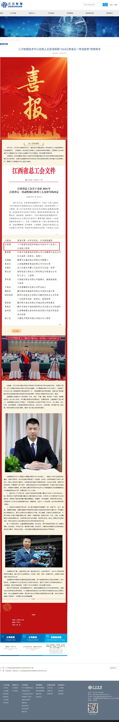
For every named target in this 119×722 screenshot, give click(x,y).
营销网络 (70, 13)
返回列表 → (114, 668)
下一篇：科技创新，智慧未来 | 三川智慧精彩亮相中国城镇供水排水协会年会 (23, 671)
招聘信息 (61, 691)
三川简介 (6, 688)
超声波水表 (25, 705)
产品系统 (51, 13)
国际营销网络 (40, 688)
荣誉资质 (6, 697)
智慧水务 (24, 711)
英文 (116, 5)
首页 (1, 13)
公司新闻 (15, 688)
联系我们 (109, 13)
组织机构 (6, 694)
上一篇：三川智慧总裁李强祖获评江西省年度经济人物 (16, 668)
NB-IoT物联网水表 (27, 688)
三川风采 (6, 699)
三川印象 (13, 13)
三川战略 (6, 691)
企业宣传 (6, 702)
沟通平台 (50, 691)
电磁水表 (24, 702)
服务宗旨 (38, 694)
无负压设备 (25, 708)
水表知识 (38, 697)
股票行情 (50, 694)
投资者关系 (90, 13)
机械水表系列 (26, 699)
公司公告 (50, 688)
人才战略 (61, 688)
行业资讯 (15, 691)
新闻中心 (32, 13)
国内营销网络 (40, 691)
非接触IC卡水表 (26, 697)
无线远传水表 (26, 691)
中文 (111, 5)
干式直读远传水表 (27, 694)
